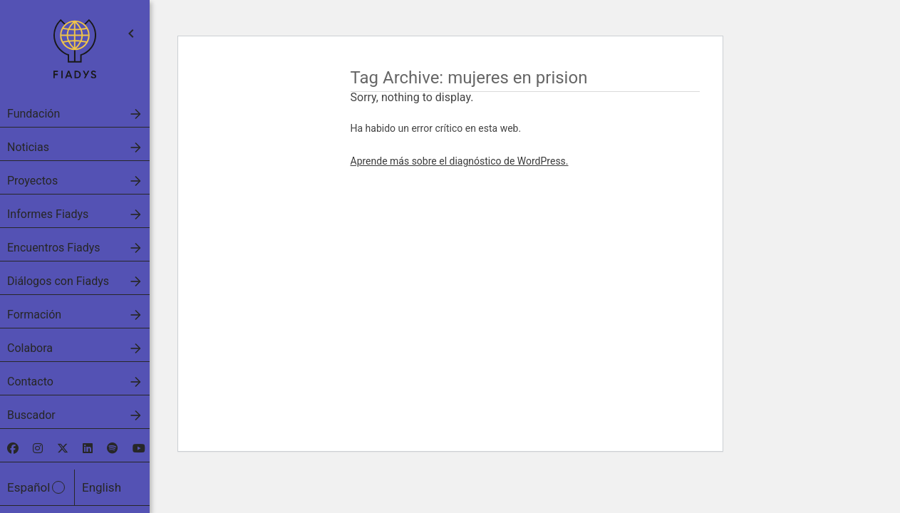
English (101, 487)
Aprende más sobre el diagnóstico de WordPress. (460, 161)
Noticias (28, 147)
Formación (34, 314)
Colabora (30, 348)
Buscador (31, 415)
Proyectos (32, 180)
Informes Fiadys (47, 214)
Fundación (33, 113)
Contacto (30, 381)
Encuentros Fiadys (53, 247)
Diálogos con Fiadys (58, 281)
